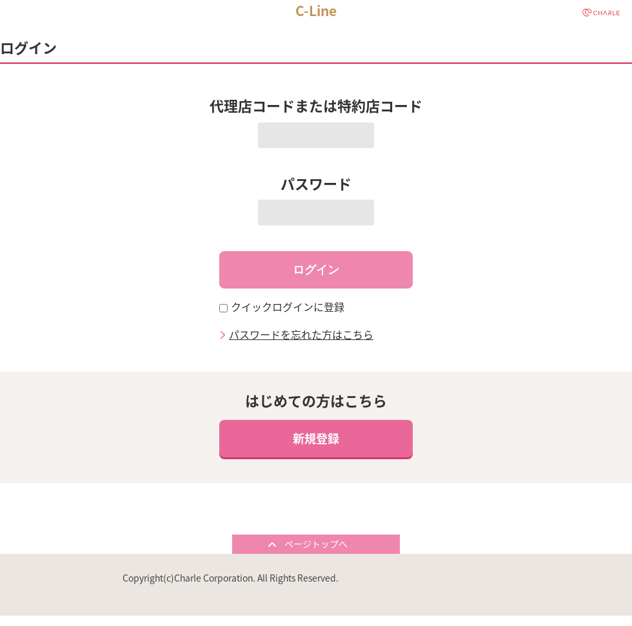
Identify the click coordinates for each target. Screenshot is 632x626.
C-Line (316, 11)
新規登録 (316, 438)
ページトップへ (316, 543)
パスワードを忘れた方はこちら (301, 333)
